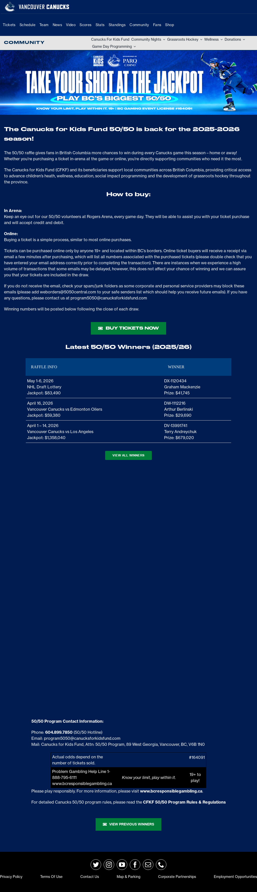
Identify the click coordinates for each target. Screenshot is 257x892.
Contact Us (89, 876)
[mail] (148, 864)
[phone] (161, 864)
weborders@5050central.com (68, 291)
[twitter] (96, 864)
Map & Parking (128, 876)
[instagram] (109, 864)
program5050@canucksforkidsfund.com (109, 297)
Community (24, 43)
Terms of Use (51, 876)
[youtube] (122, 864)
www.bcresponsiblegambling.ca (82, 783)
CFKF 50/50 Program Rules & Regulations (184, 802)
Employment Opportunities (235, 876)
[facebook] (135, 864)
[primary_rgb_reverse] (10, 4)
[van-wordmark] (44, 4)
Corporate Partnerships (177, 876)
